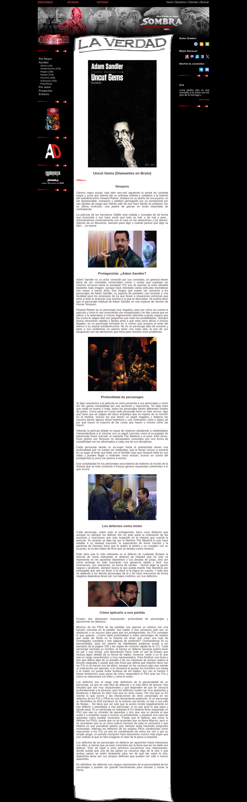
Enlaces (44, 94)
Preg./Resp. (45, 83)
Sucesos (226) (47, 77)
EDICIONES (45, 2)
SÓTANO (102, 2)
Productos (45, 90)
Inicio (169, 2)
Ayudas (44, 62)
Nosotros (180, 2)
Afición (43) (45, 65)
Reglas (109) (46, 71)
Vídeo (81, 180)
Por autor (45, 87)
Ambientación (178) (50, 68)
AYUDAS (73, 2)
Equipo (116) (46, 74)
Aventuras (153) (48, 80)
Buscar (204, 2)
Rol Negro (45, 58)
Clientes (193, 2)
